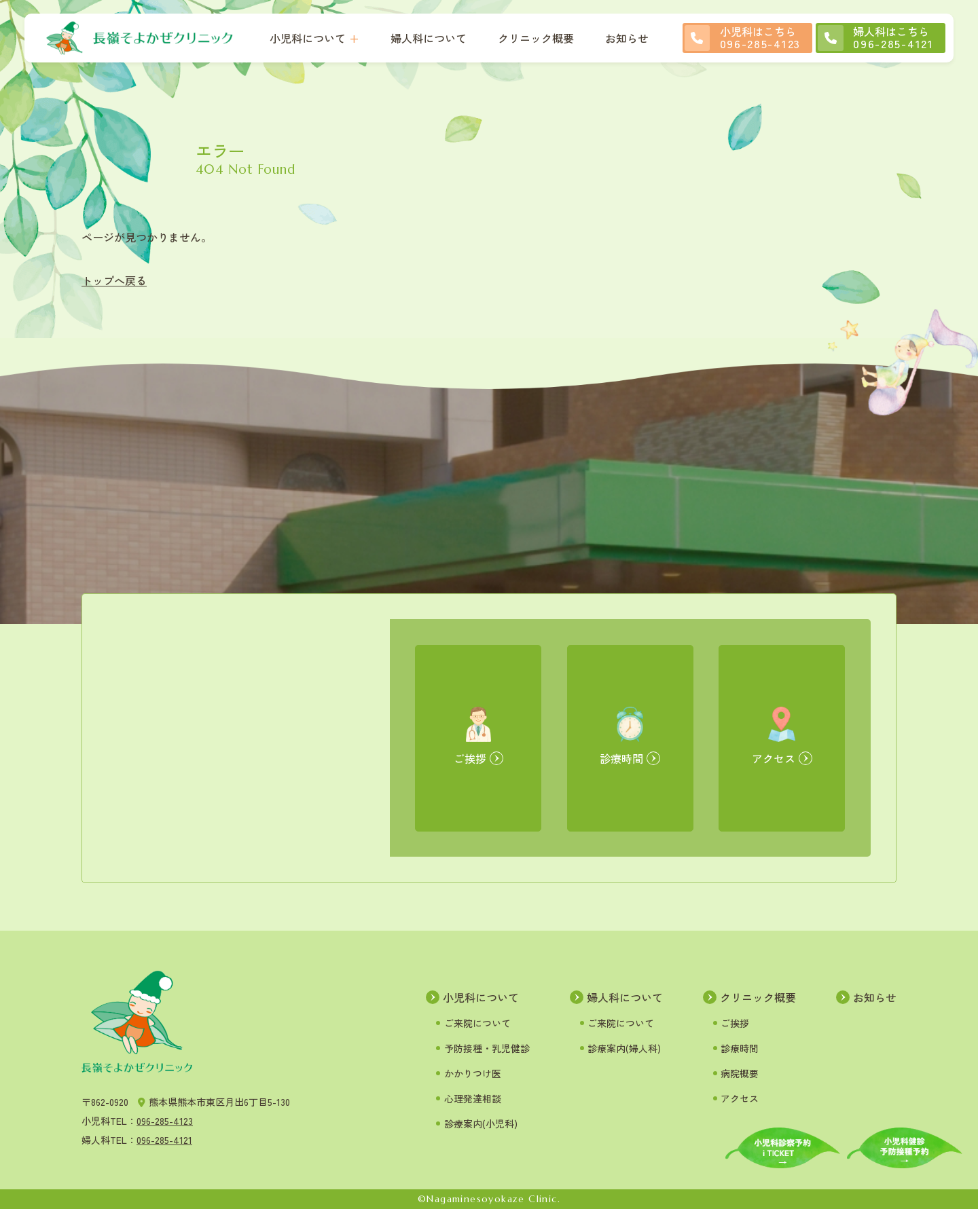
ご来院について (477, 1023)
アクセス (740, 1098)
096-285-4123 (165, 1121)
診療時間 (740, 1048)
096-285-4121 (164, 1140)
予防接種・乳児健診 (487, 1048)
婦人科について (429, 38)
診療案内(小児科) (481, 1123)
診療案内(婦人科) (624, 1048)
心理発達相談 (472, 1098)
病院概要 (740, 1073)
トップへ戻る (114, 280)
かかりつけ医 (472, 1073)
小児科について (308, 38)
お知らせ (627, 38)
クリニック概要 (536, 38)
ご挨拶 (735, 1023)
